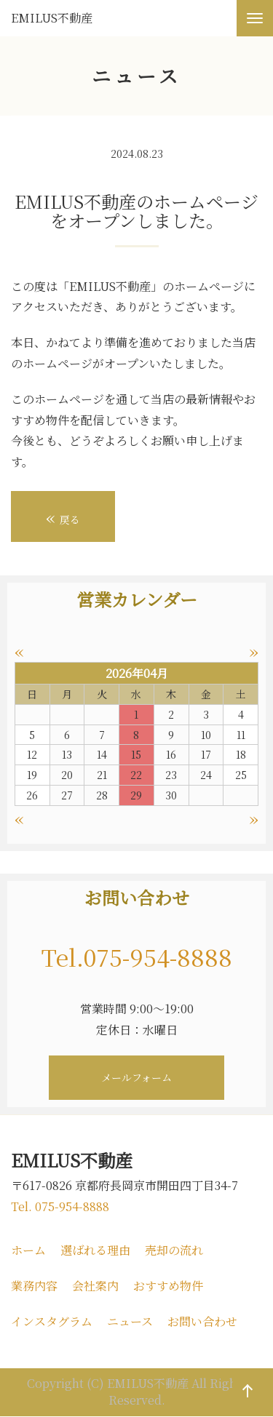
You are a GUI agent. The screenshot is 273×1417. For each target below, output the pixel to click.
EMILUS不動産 (51, 18)
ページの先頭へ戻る (244, 1405)
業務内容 (34, 1285)
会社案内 (95, 1285)
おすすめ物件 (168, 1285)
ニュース (130, 1321)
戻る (63, 516)
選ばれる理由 (95, 1250)
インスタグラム (51, 1321)
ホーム (28, 1250)
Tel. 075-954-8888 (60, 1206)
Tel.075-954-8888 (136, 956)
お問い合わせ (202, 1321)
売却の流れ (174, 1250)
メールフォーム (136, 1077)
